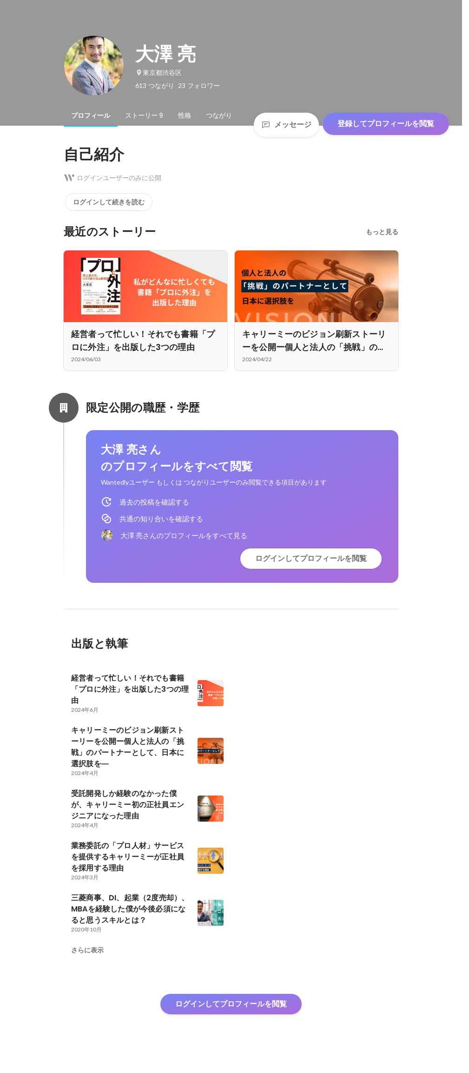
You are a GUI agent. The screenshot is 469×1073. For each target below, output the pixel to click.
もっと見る (382, 231)
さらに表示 (87, 950)
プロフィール (90, 115)
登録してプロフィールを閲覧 (385, 123)
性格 (184, 115)
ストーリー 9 (144, 115)
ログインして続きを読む (109, 202)
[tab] (91, 115)
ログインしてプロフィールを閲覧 (311, 558)
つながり (219, 115)
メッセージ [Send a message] (286, 124)
